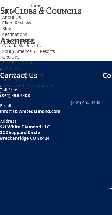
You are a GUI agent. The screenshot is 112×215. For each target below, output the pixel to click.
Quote (8, 91)
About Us (11, 17)
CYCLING (11, 68)
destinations (14, 34)
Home (35, 6)
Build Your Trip (17, 79)
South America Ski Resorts (28, 51)
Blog (6, 28)
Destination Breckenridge (27, 85)
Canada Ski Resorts (21, 45)
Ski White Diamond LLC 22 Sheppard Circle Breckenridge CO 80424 (25, 132)
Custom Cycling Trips (23, 74)
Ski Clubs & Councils (22, 62)
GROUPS (11, 57)
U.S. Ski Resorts (17, 40)
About (8, 11)
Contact (10, 96)
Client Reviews (16, 23)
